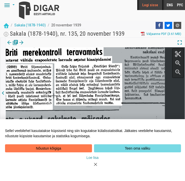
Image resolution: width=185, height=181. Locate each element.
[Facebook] (159, 25)
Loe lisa (92, 158)
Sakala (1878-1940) (30, 25)
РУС (180, 5)
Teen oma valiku (137, 148)
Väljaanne (13, 46)
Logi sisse (150, 5)
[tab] (13, 46)
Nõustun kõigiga (48, 148)
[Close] (92, 167)
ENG (170, 5)
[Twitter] (168, 25)
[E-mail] (177, 25)
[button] (8, 5)
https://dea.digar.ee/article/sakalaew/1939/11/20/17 (44, 60)
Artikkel (35, 46)
